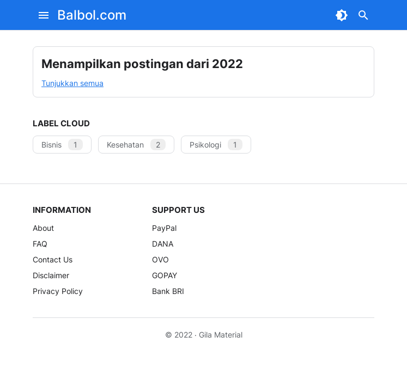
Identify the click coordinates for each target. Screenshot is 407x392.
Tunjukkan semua (72, 83)
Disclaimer (51, 275)
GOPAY (164, 275)
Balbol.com (91, 15)
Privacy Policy (58, 291)
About (43, 227)
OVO (160, 259)
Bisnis (62, 144)
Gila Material (220, 334)
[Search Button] (363, 15)
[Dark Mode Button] (342, 15)
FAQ (40, 243)
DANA (162, 243)
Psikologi (216, 144)
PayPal (164, 227)
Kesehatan (136, 144)
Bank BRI (168, 291)
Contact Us (52, 259)
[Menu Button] (43, 15)
